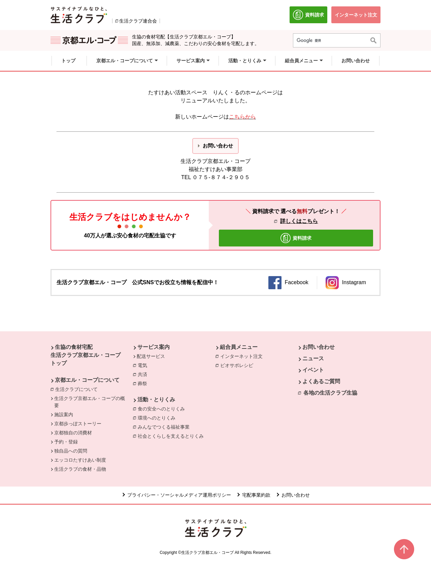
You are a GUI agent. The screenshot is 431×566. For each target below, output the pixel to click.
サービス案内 (153, 347)
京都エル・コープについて (87, 380)
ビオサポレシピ (238, 365)
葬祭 (144, 383)
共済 (144, 374)
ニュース (313, 358)
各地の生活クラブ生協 (330, 393)
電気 (144, 365)
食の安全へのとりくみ (163, 408)
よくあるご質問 (321, 381)
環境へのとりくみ (158, 417)
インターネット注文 (243, 356)
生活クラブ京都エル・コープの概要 (89, 402)
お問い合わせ (318, 347)
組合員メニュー (239, 347)
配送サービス (151, 356)
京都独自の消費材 (73, 432)
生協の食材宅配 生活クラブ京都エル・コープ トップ (86, 355)
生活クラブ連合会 (138, 21)
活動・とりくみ (156, 399)
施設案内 (63, 414)
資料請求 (310, 16)
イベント (313, 370)
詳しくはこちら (299, 221)
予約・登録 (66, 441)
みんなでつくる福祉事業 (165, 427)
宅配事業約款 (256, 495)
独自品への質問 (70, 451)
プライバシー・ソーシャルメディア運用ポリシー (179, 495)
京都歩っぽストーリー (77, 423)
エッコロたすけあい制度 (80, 460)
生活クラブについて (78, 389)
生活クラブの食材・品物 (80, 469)
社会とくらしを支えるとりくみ (172, 436)
